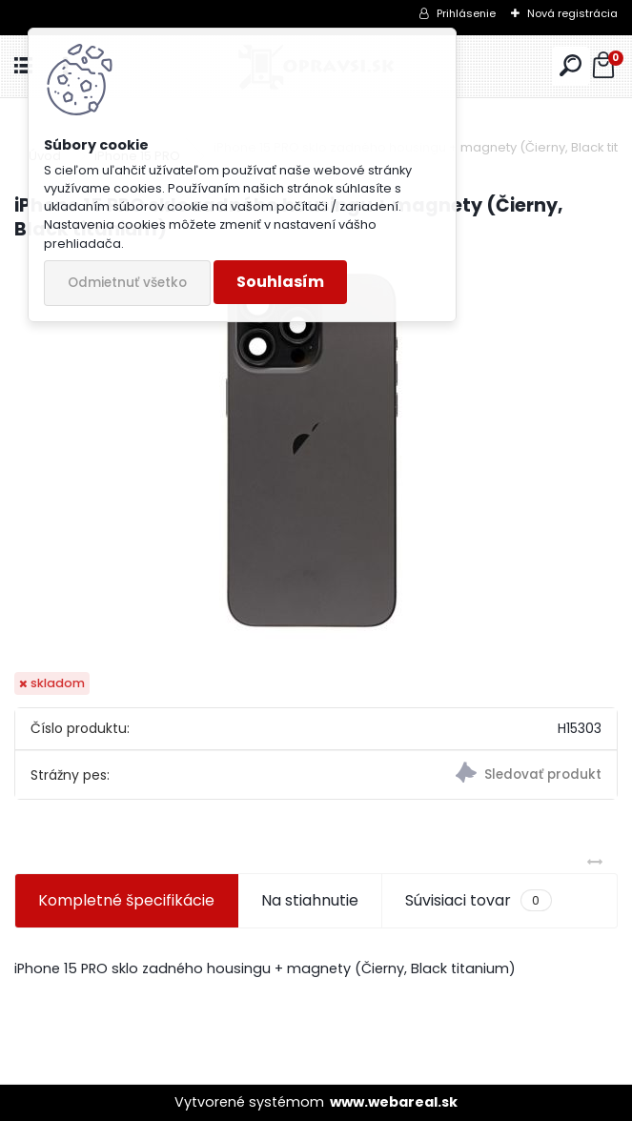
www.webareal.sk (394, 1101)
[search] (570, 66)
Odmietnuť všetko (127, 283)
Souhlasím (280, 282)
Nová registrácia (572, 13)
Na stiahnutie (309, 900)
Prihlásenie (466, 13)
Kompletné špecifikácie (126, 900)
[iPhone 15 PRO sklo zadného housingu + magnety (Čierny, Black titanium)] (316, 457)
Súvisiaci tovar (478, 900)
